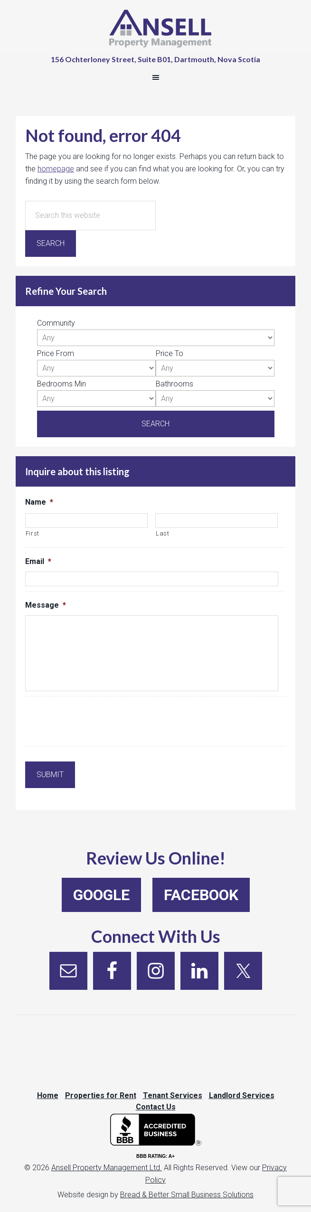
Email (38, 561)
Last (163, 533)
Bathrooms (174, 383)
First (32, 533)
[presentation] (97, 722)
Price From (55, 353)
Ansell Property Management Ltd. (106, 1167)
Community (56, 323)
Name (39, 502)
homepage (56, 168)
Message (45, 605)
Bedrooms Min (61, 383)
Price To (169, 353)
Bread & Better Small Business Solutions (187, 1194)
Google (101, 895)
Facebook (201, 895)
